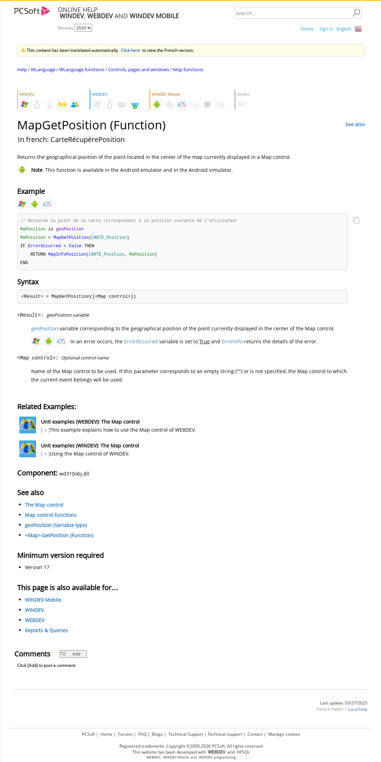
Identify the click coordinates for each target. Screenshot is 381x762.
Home (307, 29)
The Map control (44, 507)
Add (70, 656)
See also (355, 124)
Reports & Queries (46, 632)
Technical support (225, 734)
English (344, 29)
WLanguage (43, 69)
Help (22, 69)
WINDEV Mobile (43, 602)
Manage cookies (284, 734)
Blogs (157, 734)
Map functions (188, 69)
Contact (255, 734)
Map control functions (51, 517)
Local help (357, 711)
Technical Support (185, 734)
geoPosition (44, 330)
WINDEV (34, 612)
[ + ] (44, 432)
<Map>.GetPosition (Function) (59, 537)
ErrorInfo (232, 343)
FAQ (142, 734)
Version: (66, 28)
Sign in (326, 29)
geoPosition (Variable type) (56, 527)
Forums (125, 734)
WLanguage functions (81, 69)
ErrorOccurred (141, 343)
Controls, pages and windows (138, 69)
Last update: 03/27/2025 (343, 705)
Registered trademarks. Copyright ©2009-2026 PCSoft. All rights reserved (191, 746)
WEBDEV (34, 622)
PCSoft (88, 734)
